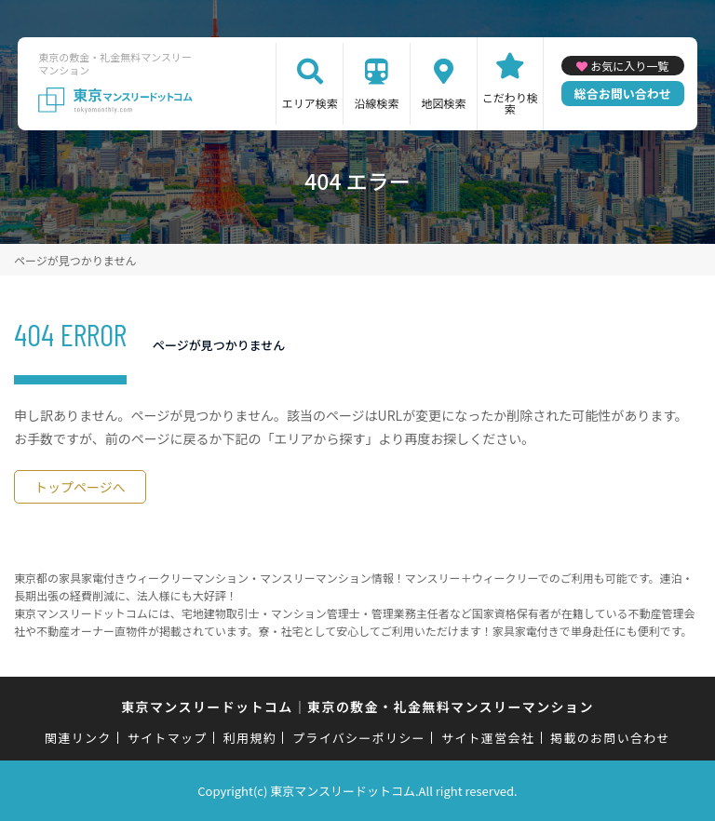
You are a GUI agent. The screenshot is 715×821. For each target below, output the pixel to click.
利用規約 (250, 738)
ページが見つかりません (75, 260)
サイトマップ (168, 738)
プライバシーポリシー (358, 738)
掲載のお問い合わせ (610, 738)
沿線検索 (377, 103)
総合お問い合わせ (622, 93)
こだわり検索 (510, 102)
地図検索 (443, 103)
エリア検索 (310, 103)
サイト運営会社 (487, 738)
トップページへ (80, 487)
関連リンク (78, 738)
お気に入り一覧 (629, 66)
